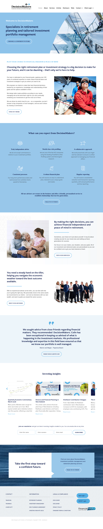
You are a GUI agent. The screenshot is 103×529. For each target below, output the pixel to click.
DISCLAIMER (56, 503)
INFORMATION (34, 494)
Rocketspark (29, 520)
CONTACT (9, 494)
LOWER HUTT (9, 507)
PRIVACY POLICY (57, 507)
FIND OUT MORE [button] (14, 111)
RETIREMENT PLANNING (35, 500)
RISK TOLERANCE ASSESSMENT (37, 507)
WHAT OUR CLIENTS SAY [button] (51, 354)
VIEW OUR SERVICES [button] (63, 255)
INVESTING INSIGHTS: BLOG (36, 510)
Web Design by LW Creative (18, 520)
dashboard (44, 520)
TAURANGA (8, 503)
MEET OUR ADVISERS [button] (16, 303)
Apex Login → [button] (82, 495)
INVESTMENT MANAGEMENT (36, 503)
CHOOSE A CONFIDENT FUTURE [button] (19, 41)
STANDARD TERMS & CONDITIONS (62, 510)
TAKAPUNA (8, 500)
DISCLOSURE (56, 500)
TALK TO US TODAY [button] (51, 202)
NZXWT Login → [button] (83, 501)
